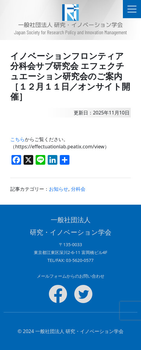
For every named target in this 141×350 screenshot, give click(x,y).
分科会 (78, 189)
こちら (17, 139)
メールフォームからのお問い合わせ (70, 276)
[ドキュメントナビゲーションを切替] (132, 9)
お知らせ (58, 189)
